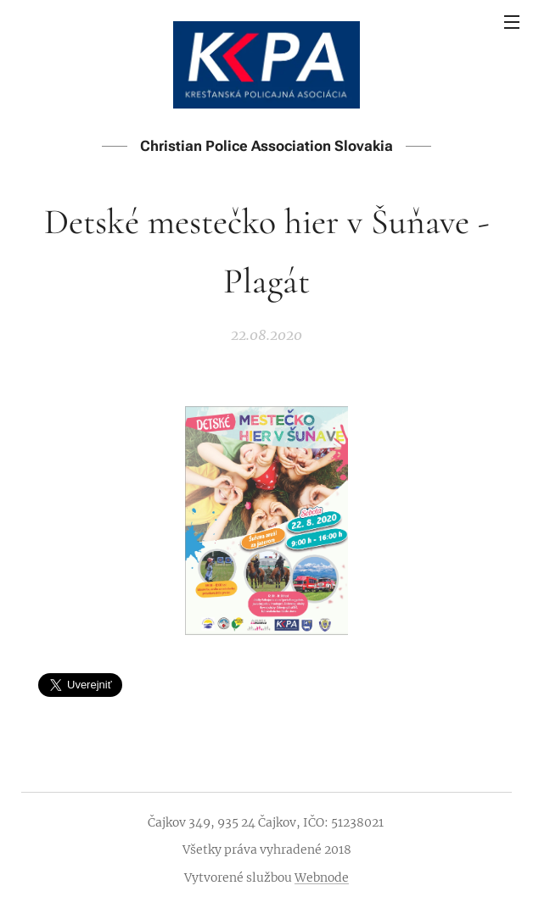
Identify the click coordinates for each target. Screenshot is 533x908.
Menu (511, 22)
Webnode (322, 877)
